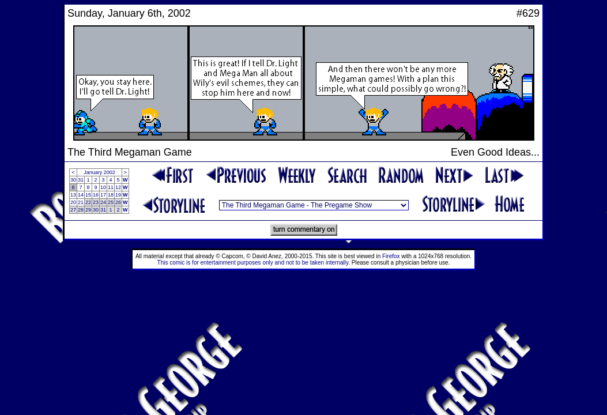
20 (73, 202)
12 (118, 187)
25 (111, 202)
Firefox (391, 256)
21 (81, 202)
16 (96, 195)
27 (73, 210)
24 (103, 202)
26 (118, 202)
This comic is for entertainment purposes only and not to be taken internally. (253, 262)
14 (81, 195)
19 (118, 195)
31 (81, 180)
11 (111, 187)
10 (103, 187)
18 (111, 195)
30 (73, 180)
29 (88, 210)
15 (88, 195)
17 (103, 195)
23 (96, 202)
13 (73, 195)
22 (88, 202)
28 (81, 210)
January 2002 (99, 172)
